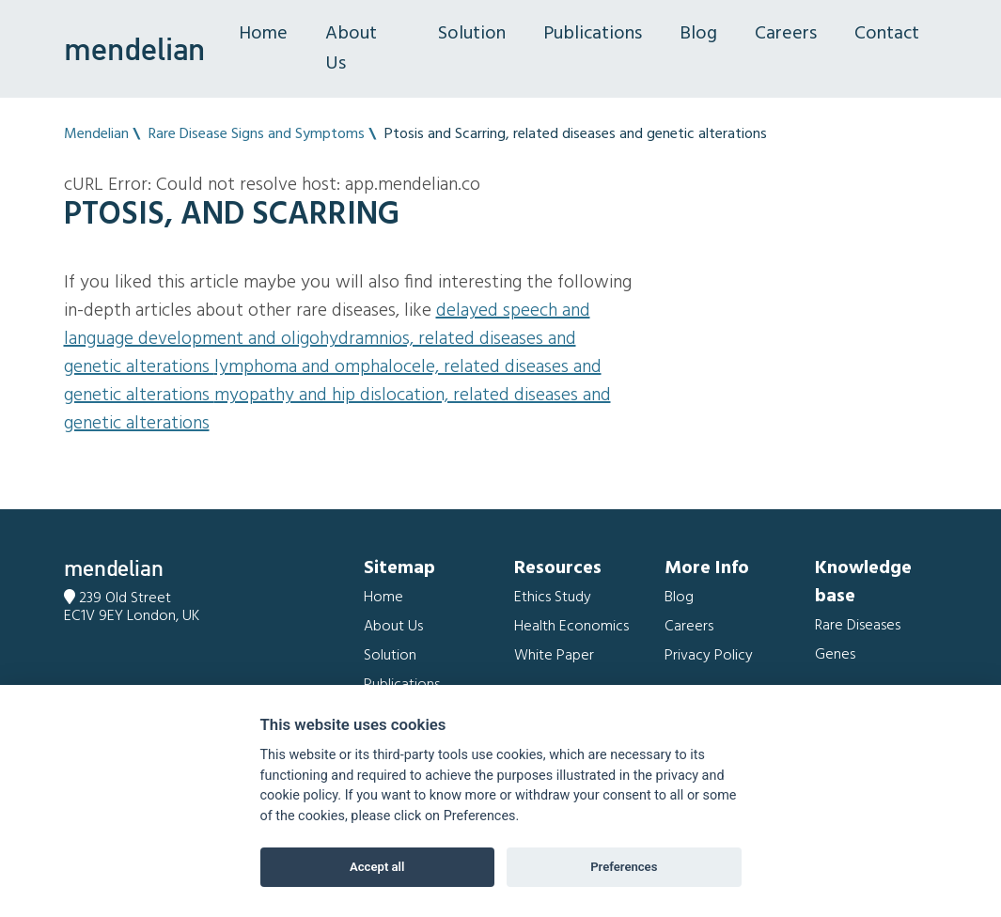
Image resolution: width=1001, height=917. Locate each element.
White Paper (554, 656)
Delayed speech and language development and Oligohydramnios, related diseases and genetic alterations (327, 339)
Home (263, 34)
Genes (835, 655)
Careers (786, 34)
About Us (351, 49)
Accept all (377, 867)
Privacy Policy (709, 656)
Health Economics (571, 626)
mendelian (134, 49)
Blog (698, 34)
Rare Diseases (857, 626)
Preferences (623, 867)
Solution (472, 34)
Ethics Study (552, 597)
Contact (886, 34)
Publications (592, 34)
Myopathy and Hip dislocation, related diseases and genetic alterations (337, 410)
